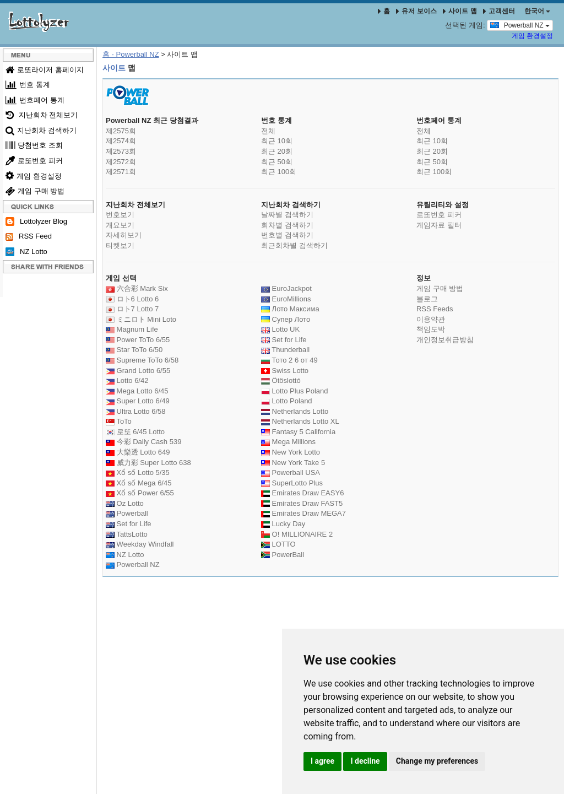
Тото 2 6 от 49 (289, 360)
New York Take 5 (293, 462)
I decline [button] (364, 761)
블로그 (427, 299)
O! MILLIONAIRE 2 (297, 534)
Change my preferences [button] (437, 761)
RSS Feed (29, 236)
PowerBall (282, 554)
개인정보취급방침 (445, 340)
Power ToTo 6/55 (138, 340)
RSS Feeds (434, 309)
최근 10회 (276, 141)
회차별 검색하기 (287, 225)
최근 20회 (276, 151)
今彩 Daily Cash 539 (143, 441)
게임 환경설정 (532, 36)
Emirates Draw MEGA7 (303, 513)
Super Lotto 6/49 (138, 401)
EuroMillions (286, 299)
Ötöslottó (281, 380)
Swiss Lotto (284, 370)
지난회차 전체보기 (42, 115)
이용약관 (430, 319)
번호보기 (120, 214)
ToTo (119, 421)
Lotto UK (280, 329)
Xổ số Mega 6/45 (138, 483)
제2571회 (121, 172)
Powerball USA (290, 472)
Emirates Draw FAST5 (302, 503)
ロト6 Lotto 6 (132, 299)
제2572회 (121, 162)
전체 (268, 131)
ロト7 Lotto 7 (132, 309)
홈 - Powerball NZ (130, 54)
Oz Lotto (125, 503)
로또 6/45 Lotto (135, 432)
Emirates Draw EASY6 (302, 493)
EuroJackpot (286, 288)
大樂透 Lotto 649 (138, 452)
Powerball (127, 513)
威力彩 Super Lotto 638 (148, 462)
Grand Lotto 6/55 (138, 370)
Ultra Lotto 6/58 (136, 411)
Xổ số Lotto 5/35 (138, 472)
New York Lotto (290, 452)
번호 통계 (28, 84)
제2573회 (121, 151)
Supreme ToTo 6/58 (142, 360)
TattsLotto (127, 534)
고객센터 (499, 11)
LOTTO (278, 544)
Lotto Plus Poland (294, 391)
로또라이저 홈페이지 (45, 70)
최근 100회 (278, 172)
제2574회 (121, 141)
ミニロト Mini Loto (141, 319)
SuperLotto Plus (292, 483)
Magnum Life (132, 329)
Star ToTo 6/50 (134, 349)
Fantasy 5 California (298, 432)
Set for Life (128, 524)
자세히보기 (124, 235)
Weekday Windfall (139, 544)
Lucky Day (283, 524)
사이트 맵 (461, 11)
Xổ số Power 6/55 (140, 493)
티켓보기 (120, 245)
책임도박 (430, 329)
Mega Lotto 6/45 (137, 391)
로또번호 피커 (34, 160)
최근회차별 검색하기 (294, 245)
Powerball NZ (520, 24)
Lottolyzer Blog (36, 221)
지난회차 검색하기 (41, 130)
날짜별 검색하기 (287, 214)
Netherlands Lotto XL (300, 421)
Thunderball (285, 349)
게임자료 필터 (439, 225)
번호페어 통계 (35, 100)
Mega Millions (288, 441)
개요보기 (120, 225)
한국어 (537, 11)
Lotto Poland (286, 401)
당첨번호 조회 (34, 145)
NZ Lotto (26, 252)
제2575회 (121, 131)
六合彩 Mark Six (137, 288)
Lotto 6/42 (127, 380)
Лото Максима (290, 309)
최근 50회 (276, 162)
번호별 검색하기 (287, 235)
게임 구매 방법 (35, 191)
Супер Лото (285, 319)
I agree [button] (322, 761)
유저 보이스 (416, 11)
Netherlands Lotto (294, 411)
